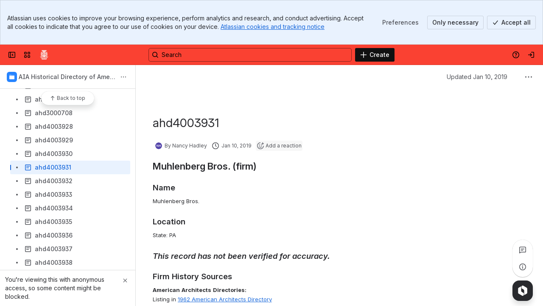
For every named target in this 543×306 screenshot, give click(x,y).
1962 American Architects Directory (225, 299)
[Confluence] (44, 55)
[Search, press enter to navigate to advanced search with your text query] (250, 55)
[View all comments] (522, 250)
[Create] (375, 55)
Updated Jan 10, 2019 (477, 76)
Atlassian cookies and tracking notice (273, 26)
